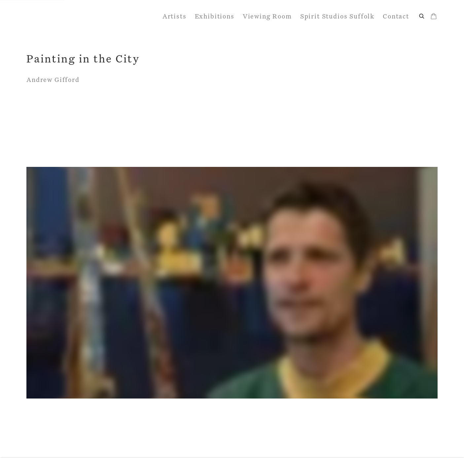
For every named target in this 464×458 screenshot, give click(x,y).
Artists (174, 17)
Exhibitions (214, 17)
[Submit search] (422, 15)
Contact (396, 17)
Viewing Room (267, 17)
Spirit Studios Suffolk (337, 17)
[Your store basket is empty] (434, 17)
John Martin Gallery (72, 16)
